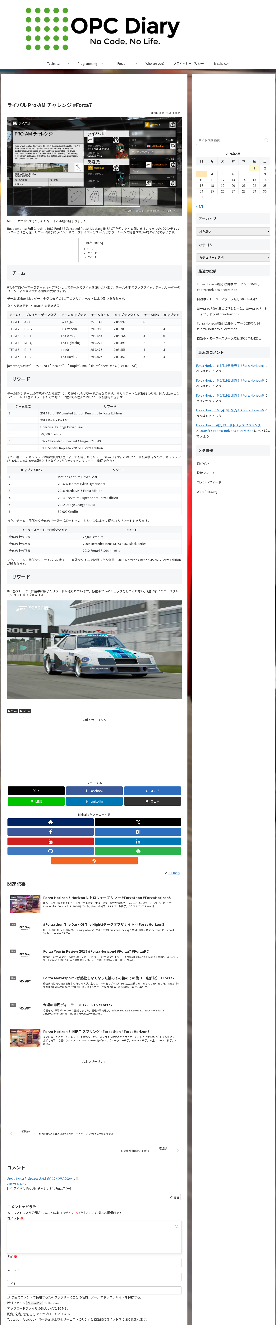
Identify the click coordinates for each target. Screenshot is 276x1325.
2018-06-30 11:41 (16, 1134)
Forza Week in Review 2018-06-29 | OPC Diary (39, 1129)
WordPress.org (207, 491)
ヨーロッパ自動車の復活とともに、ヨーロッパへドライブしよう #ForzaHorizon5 (232, 311)
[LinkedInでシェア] (138, 790)
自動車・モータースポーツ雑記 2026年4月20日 (229, 338)
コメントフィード (209, 482)
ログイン (203, 463)
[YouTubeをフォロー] (94, 811)
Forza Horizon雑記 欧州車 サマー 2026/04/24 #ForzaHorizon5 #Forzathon (228, 326)
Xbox (12, 711)
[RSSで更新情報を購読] (129, 811)
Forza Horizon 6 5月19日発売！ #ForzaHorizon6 (230, 365)
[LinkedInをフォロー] (103, 811)
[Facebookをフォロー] (76, 811)
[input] (233, 140)
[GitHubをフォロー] (112, 811)
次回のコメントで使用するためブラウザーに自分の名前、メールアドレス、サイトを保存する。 (77, 1248)
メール (13, 1221)
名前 (12, 1207)
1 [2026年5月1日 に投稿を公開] (254, 168)
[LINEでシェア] (109, 790)
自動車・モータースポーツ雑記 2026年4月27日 (229, 299)
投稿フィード (206, 472)
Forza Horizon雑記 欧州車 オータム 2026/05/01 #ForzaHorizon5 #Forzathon (230, 287)
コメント (15, 1169)
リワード (91, 253)
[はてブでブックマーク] (80, 790)
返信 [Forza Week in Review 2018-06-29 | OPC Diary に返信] (174, 1148)
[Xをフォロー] (68, 811)
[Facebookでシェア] (50, 790)
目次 (89, 243)
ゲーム (25, 711)
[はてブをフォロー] (85, 811)
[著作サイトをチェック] (59, 811)
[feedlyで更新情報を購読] (121, 811)
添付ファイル (16, 1253)
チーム (90, 249)
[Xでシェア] (21, 790)
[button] (168, 790)
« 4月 (199, 206)
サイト (11, 1234)
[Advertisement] (94, 89)
